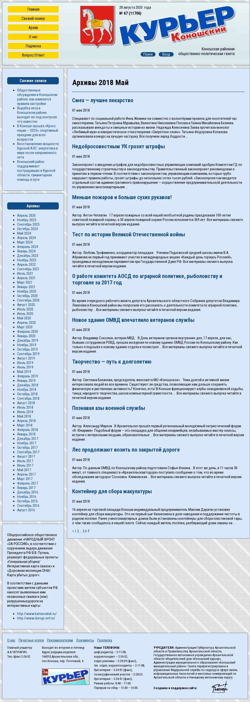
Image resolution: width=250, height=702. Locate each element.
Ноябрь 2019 (26, 345)
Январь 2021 (26, 287)
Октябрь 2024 (27, 229)
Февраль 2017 (27, 483)
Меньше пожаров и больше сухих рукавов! (122, 197)
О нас (33, 36)
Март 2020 (24, 327)
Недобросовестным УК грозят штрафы (118, 146)
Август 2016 (26, 510)
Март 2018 (24, 425)
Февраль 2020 (27, 331)
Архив (33, 27)
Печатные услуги (31, 640)
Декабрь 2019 (27, 340)
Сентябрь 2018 (28, 398)
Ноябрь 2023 (26, 260)
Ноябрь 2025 (26, 220)
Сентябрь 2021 (28, 269)
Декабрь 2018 (27, 385)
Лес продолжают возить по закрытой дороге (126, 449)
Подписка (33, 46)
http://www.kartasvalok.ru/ (37, 613)
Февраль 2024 (27, 246)
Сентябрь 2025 (28, 224)
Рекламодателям (60, 640)
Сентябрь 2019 (28, 354)
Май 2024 (24, 233)
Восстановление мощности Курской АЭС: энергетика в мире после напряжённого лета (38, 150)
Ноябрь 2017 (26, 443)
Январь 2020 (26, 336)
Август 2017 (26, 456)
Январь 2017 (26, 488)
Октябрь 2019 (27, 349)
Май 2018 (24, 416)
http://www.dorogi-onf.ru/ (36, 618)
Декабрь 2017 (27, 438)
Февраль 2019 (27, 376)
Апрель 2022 (26, 264)
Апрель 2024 (26, 238)
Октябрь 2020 (27, 296)
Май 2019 (24, 371)
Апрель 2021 (26, 278)
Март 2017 (24, 479)
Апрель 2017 (26, 474)
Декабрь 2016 (27, 492)
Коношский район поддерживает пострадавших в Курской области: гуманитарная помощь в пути (36, 170)
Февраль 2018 (27, 429)
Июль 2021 (25, 273)
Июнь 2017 (25, 465)
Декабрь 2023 (27, 255)
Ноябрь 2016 (26, 496)
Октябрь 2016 (27, 501)
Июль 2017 (25, 461)
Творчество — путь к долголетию (112, 361)
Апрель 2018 (26, 421)
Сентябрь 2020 (28, 300)
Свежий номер (33, 18)
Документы (85, 640)
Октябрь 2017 (27, 447)
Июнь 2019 (25, 367)
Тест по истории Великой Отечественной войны (128, 234)
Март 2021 (24, 282)
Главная (33, 9)
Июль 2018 (25, 407)
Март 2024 (24, 242)
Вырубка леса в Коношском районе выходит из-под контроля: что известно (37, 115)
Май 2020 (24, 318)
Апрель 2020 (26, 322)
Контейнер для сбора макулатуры (112, 491)
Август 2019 (26, 358)
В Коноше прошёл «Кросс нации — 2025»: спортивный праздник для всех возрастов (37, 133)
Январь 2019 (26, 380)
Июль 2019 (25, 363)
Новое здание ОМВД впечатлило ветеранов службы (133, 320)
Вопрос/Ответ (33, 55)
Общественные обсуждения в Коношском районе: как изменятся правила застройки (37, 97)
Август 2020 (26, 305)
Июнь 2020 (25, 313)
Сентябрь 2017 (28, 452)
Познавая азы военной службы (108, 408)
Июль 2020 (25, 309)
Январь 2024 (26, 251)
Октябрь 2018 (27, 394)
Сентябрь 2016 (28, 505)
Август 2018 (26, 403)
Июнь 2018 (25, 412)
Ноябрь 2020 (26, 291)
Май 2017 (24, 470)
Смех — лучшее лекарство (102, 100)
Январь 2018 (26, 434)
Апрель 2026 (26, 215)
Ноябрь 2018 (26, 389)
